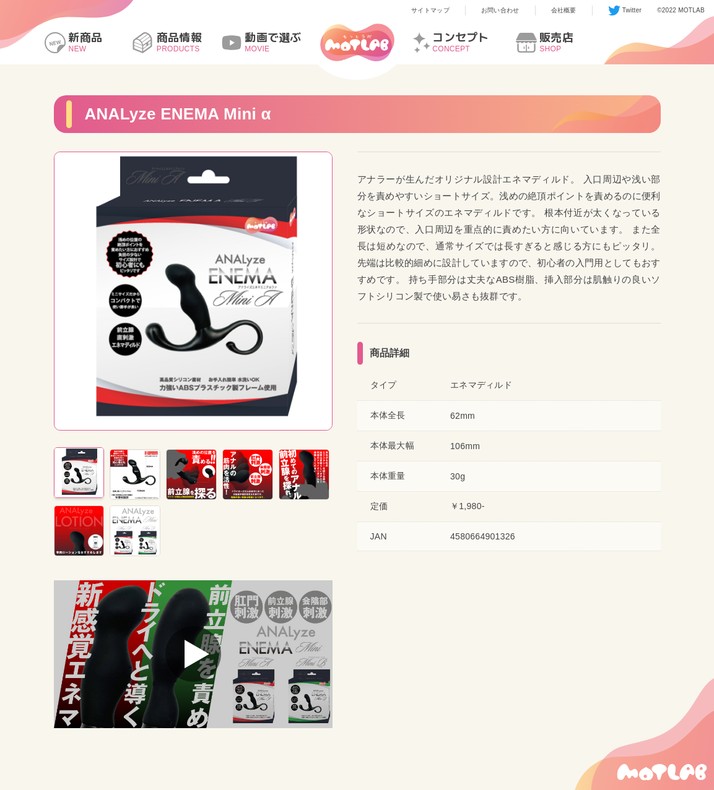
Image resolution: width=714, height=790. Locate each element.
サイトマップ (430, 10)
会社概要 (564, 10)
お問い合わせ (500, 10)
